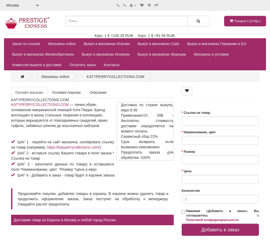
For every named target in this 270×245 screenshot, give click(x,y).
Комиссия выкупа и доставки (36, 65)
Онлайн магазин (29, 92)
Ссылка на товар (197, 113)
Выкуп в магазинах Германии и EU (216, 44)
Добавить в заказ (220, 229)
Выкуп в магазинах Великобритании (43, 54)
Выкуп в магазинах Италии (107, 44)
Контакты (111, 65)
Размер (189, 152)
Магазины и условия (211, 54)
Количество (191, 191)
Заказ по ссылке (26, 44)
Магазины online (62, 44)
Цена (188, 171)
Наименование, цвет (200, 132)
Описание (98, 92)
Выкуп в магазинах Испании (106, 54)
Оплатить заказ (82, 65)
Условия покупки (66, 92)
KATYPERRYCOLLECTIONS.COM (40, 104)
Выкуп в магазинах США (158, 44)
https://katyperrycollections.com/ (73, 147)
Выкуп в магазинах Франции (162, 54)
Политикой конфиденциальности (212, 220)
